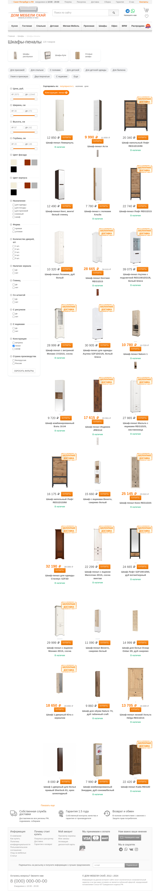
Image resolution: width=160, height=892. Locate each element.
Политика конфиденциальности (20, 843)
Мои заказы (63, 838)
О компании (15, 836)
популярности (67, 86)
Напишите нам (129, 837)
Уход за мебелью (18, 853)
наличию (79, 86)
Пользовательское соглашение (18, 848)
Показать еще (48, 805)
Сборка (107, 2)
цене (86, 86)
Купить (67, 138)
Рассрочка (81, 2)
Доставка (95, 2)
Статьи (13, 856)
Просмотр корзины (67, 836)
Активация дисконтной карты (66, 843)
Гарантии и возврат (43, 844)
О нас (131, 2)
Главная (11, 36)
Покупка (68, 2)
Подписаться (131, 865)
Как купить (15, 838)
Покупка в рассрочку (43, 838)
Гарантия (120, 2)
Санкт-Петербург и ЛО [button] (24, 2)
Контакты (143, 2)
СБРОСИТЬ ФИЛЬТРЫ (24, 371)
